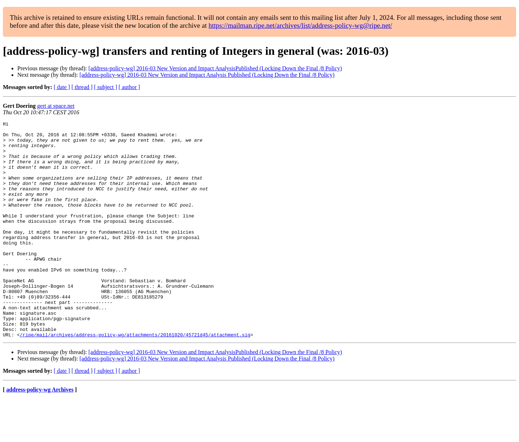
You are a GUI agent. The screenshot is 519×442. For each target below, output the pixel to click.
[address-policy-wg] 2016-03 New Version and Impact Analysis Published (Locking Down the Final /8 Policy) (206, 75)
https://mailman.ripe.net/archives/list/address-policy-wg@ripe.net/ (300, 25)
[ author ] (129, 87)
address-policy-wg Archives (40, 433)
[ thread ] (82, 87)
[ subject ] (105, 87)
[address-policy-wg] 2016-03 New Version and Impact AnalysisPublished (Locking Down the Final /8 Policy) (215, 68)
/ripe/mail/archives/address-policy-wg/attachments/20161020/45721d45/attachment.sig (135, 378)
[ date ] (62, 87)
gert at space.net (56, 106)
